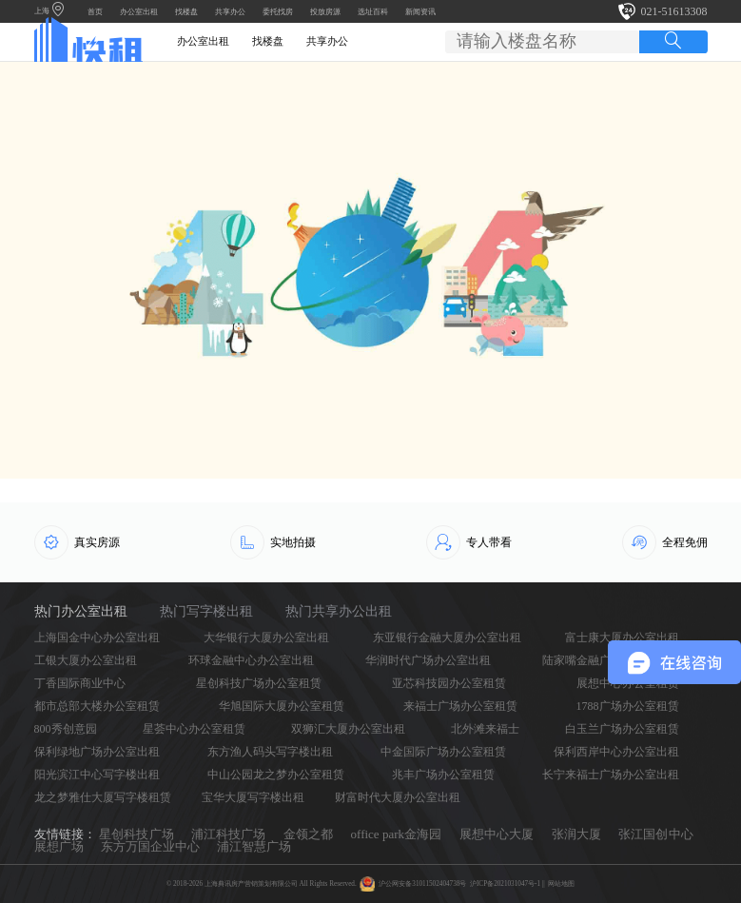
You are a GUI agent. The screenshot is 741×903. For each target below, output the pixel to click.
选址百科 (373, 12)
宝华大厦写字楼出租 (253, 797)
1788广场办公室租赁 (627, 706)
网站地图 (561, 884)
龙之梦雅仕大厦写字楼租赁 (102, 797)
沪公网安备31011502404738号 (422, 884)
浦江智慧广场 (254, 846)
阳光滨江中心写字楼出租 (97, 774)
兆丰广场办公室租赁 (443, 774)
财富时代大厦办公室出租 (397, 797)
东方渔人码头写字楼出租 (270, 751)
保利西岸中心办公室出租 (616, 751)
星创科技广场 (136, 834)
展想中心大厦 (496, 834)
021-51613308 (674, 11)
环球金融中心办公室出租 (251, 660)
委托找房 (278, 12)
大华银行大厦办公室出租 (266, 637)
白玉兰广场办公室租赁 (622, 729)
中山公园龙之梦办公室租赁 (275, 774)
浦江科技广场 (228, 834)
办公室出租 (139, 12)
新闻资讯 (420, 12)
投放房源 (325, 12)
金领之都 (308, 834)
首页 (95, 12)
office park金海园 (396, 834)
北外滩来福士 (485, 729)
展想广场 (59, 846)
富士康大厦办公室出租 (622, 637)
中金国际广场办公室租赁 (443, 751)
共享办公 (230, 12)
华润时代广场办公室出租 (428, 660)
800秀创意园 (65, 729)
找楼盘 (186, 12)
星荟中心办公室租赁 (194, 729)
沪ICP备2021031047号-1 (505, 884)
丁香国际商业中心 (80, 683)
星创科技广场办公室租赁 (259, 683)
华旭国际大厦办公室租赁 (281, 706)
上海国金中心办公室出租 (97, 637)
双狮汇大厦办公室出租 (348, 729)
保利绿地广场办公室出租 (97, 751)
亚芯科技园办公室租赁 (449, 683)
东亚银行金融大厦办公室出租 (447, 637)
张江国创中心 (655, 834)
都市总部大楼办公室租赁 (97, 706)
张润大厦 (576, 834)
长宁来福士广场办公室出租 (610, 774)
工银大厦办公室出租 (85, 660)
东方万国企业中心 (150, 846)
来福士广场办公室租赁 (460, 706)
